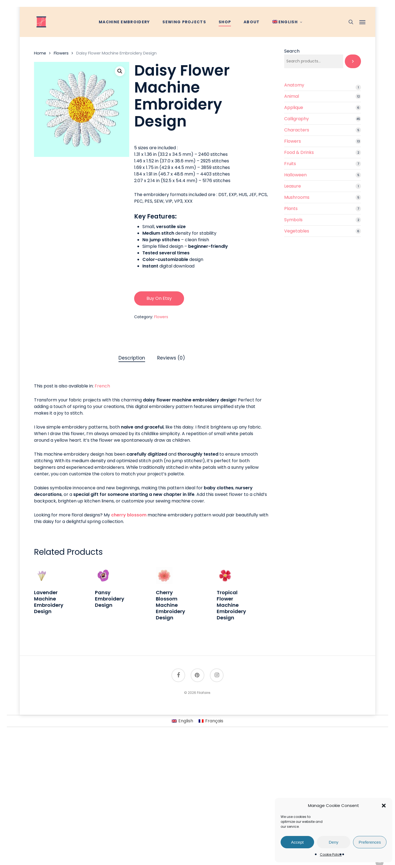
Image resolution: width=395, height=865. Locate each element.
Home (40, 53)
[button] (383, 805)
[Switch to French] (102, 386)
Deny (333, 842)
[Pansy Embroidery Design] (103, 575)
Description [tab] (132, 358)
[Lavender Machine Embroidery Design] (42, 575)
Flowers (61, 53)
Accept (297, 842)
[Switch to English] (182, 721)
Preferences (370, 842)
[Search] (353, 61)
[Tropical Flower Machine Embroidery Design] (225, 575)
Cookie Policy (331, 854)
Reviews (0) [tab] (171, 358)
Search (292, 51)
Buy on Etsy (159, 298)
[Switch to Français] (211, 721)
